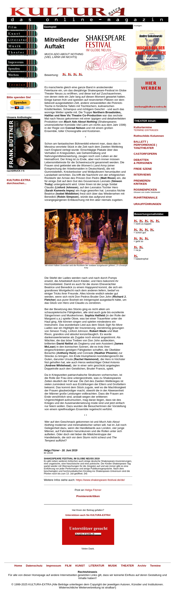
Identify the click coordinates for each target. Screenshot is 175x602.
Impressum (53, 565)
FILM (68, 565)
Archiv (142, 565)
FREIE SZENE (143, 168)
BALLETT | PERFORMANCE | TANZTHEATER (145, 145)
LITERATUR (96, 565)
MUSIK (112, 565)
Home (18, 565)
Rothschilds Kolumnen (149, 135)
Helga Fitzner (93, 489)
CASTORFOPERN (145, 153)
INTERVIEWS (142, 174)
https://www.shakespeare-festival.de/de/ (100, 479)
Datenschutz (34, 565)
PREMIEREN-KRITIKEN (142, 182)
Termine (155, 565)
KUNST (80, 565)
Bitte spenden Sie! (19, 97)
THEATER (127, 565)
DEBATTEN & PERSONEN (143, 161)
